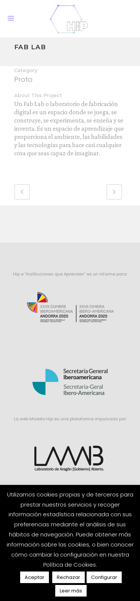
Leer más (71, 590)
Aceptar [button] (34, 577)
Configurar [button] (104, 577)
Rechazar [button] (68, 577)
